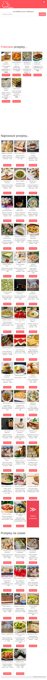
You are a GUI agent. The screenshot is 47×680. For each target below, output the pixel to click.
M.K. (45, 676)
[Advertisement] (23, 29)
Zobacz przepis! (6, 74)
